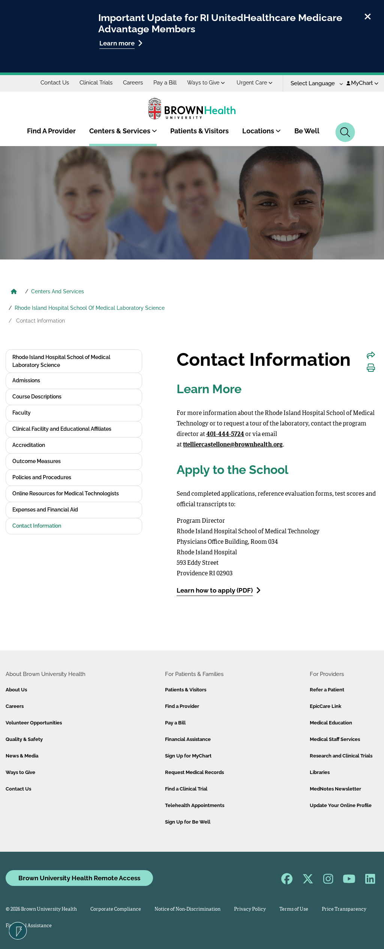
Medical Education (331, 723)
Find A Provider (51, 131)
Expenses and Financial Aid (45, 510)
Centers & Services (123, 131)
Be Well (307, 131)
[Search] (345, 132)
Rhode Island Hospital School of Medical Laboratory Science (61, 361)
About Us (16, 690)
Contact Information (36, 526)
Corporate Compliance (115, 909)
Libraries (320, 772)
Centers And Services (57, 291)
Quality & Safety (24, 739)
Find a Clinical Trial (186, 789)
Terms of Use (293, 909)
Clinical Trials (96, 82)
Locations (261, 131)
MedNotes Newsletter (335, 789)
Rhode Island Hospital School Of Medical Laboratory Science (90, 308)
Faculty (21, 413)
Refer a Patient (327, 690)
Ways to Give (206, 83)
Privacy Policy (250, 909)
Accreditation (28, 445)
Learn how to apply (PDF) (219, 590)
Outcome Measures (36, 461)
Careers (133, 82)
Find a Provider (182, 706)
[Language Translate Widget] (314, 83)
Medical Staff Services (335, 739)
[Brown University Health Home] (14, 292)
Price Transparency (344, 909)
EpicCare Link (325, 706)
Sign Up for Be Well (187, 822)
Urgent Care (255, 83)
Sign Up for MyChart (188, 756)
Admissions (26, 380)
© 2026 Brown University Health (41, 909)
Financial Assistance (188, 739)
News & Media (22, 756)
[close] (367, 15)
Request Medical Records (194, 772)
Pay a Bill (165, 82)
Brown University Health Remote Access (79, 878)
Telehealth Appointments (194, 805)
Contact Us (54, 82)
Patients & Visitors (199, 131)
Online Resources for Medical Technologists (65, 493)
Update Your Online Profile (341, 805)
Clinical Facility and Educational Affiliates (61, 429)
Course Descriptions (37, 397)
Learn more (120, 43)
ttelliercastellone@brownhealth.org (233, 445)
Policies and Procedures (41, 477)
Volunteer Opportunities (34, 723)
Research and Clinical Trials (341, 756)
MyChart (362, 83)
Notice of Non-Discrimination (187, 909)
